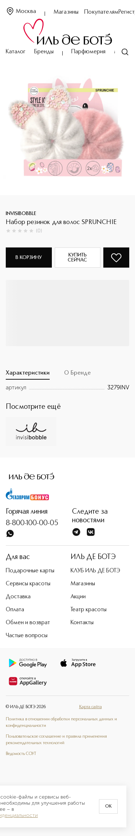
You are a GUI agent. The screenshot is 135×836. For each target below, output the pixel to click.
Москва (21, 11)
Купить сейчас (77, 257)
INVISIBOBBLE (21, 213)
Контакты (82, 623)
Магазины (66, 12)
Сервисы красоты (28, 584)
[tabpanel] (67, 387)
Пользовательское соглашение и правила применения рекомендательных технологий (56, 739)
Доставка (18, 597)
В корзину (28, 257)
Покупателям (101, 12)
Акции (78, 597)
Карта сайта (90, 707)
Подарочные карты (30, 571)
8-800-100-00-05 (32, 523)
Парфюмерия (88, 52)
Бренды (44, 52)
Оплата (15, 610)
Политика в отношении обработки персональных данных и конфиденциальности (61, 722)
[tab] (28, 375)
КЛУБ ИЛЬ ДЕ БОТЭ (95, 571)
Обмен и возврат (28, 623)
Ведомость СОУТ (21, 754)
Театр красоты (89, 610)
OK (108, 806)
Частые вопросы (27, 636)
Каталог (16, 52)
